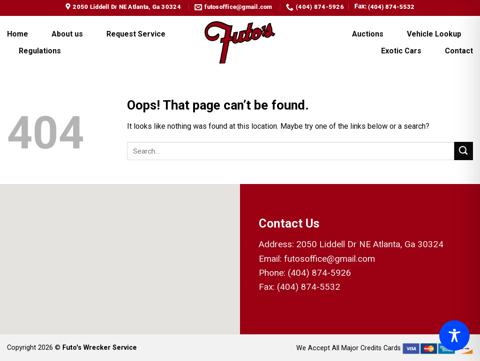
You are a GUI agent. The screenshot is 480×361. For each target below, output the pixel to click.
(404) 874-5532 (391, 6)
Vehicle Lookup (434, 33)
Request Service (135, 33)
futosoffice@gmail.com (329, 258)
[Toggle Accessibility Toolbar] (454, 335)
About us (67, 33)
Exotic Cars (401, 50)
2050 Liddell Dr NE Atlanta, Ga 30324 (369, 244)
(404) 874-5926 (319, 272)
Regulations (40, 50)
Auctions (367, 33)
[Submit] (463, 151)
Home (17, 33)
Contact (459, 50)
